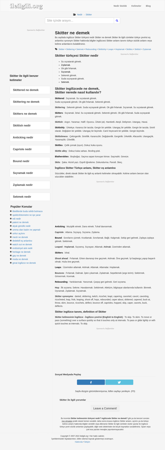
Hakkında (79, 442)
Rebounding (91, 49)
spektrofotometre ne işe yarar (26, 215)
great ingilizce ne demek (24, 263)
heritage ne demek (21, 252)
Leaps (110, 49)
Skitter (89, 14)
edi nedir (16, 218)
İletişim (87, 442)
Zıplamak (147, 49)
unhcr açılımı (18, 233)
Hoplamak (119, 49)
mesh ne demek (20, 237)
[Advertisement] (129, 77)
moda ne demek (20, 259)
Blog (148, 6)
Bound (58, 238)
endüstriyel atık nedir (22, 248)
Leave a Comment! (105, 408)
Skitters (59, 113)
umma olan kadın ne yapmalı (26, 229)
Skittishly (102, 49)
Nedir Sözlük (120, 6)
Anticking (60, 226)
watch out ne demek (22, 244)
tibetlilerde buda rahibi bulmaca (27, 211)
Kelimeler (136, 6)
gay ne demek (19, 255)
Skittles (129, 49)
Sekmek (80, 49)
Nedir (79, 14)
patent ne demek (20, 222)
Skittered (59, 98)
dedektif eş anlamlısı (22, 241)
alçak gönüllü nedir (21, 226)
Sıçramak (65, 72)
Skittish (137, 49)
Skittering (70, 49)
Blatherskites (62, 156)
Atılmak (107, 247)
